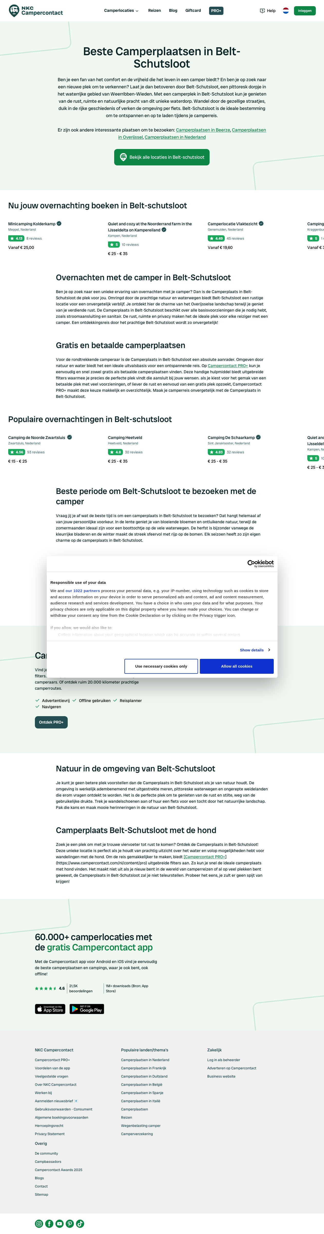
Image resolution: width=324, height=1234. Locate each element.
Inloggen (305, 10)
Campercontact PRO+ (228, 365)
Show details (252, 650)
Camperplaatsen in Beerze (203, 130)
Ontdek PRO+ (51, 722)
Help (268, 10)
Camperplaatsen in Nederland (175, 137)
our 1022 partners (83, 590)
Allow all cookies (237, 666)
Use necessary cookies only (161, 666)
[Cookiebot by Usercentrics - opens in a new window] (251, 564)
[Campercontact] (39, 10)
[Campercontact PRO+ (204, 856)
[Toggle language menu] (286, 11)
